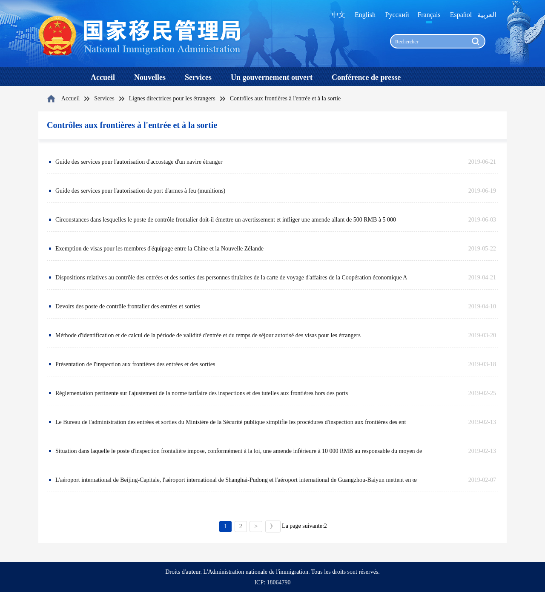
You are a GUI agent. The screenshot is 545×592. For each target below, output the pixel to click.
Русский (397, 14)
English (365, 14)
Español (461, 14)
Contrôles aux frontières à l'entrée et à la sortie (285, 98)
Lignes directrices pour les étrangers (172, 98)
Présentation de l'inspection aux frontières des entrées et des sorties (135, 364)
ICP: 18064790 (272, 582)
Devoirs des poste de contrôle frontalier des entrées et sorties (127, 306)
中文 (338, 14)
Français (428, 14)
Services (104, 98)
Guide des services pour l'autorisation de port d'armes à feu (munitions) (140, 191)
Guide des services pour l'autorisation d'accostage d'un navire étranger (138, 162)
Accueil (70, 98)
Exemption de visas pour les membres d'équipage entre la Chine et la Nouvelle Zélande (159, 248)
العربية (486, 14)
